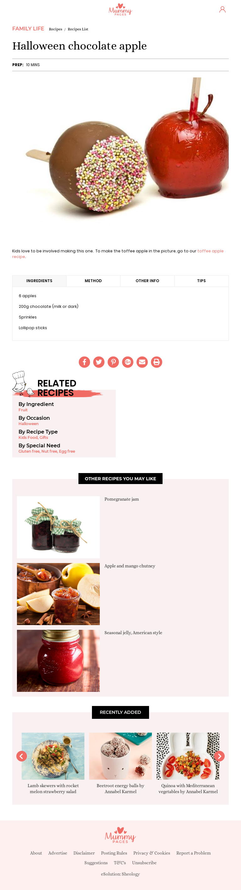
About (36, 853)
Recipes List (78, 29)
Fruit (23, 410)
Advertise (57, 853)
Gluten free (29, 451)
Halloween (29, 423)
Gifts (44, 437)
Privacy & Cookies (151, 853)
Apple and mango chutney (129, 565)
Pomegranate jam (121, 499)
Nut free (49, 451)
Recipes (55, 29)
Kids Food (28, 437)
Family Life (28, 29)
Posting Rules (114, 853)
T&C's (120, 862)
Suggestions (96, 862)
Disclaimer (84, 853)
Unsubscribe (144, 862)
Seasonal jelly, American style (133, 632)
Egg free (67, 451)
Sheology (131, 874)
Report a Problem (193, 853)
